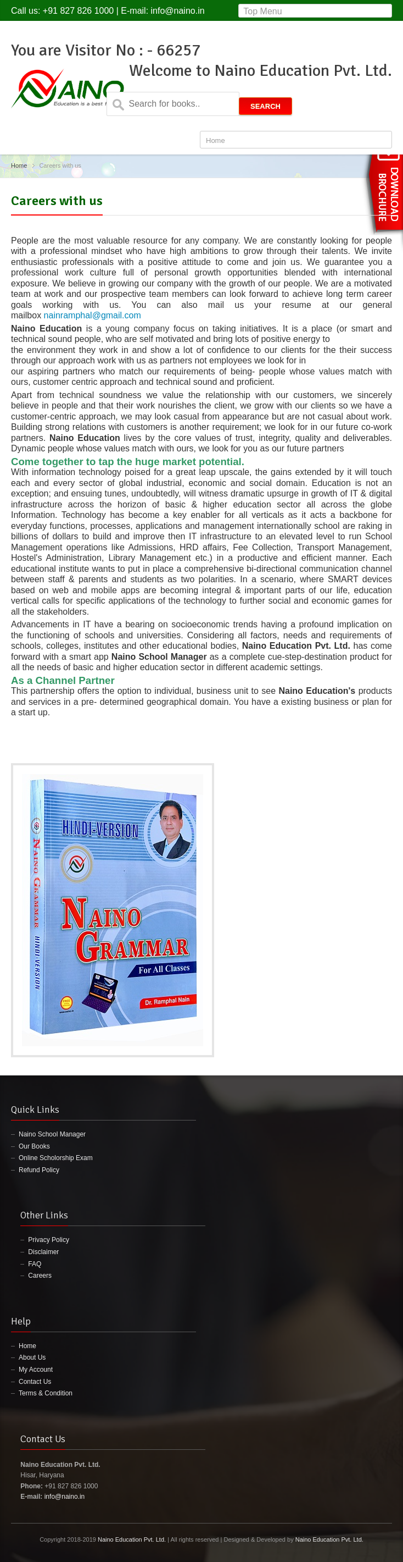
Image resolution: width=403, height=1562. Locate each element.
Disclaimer (43, 1252)
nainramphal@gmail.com (92, 315)
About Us (32, 1357)
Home (19, 165)
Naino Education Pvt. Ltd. (132, 1539)
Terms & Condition (45, 1393)
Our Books (34, 1146)
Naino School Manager (52, 1134)
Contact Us (35, 1382)
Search (265, 106)
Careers (40, 1275)
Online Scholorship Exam (56, 1158)
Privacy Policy (48, 1240)
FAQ (34, 1264)
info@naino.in (178, 10)
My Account (36, 1369)
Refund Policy (39, 1170)
